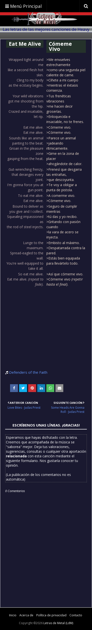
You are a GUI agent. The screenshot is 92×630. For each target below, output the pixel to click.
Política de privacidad (51, 615)
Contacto (75, 615)
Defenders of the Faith (28, 372)
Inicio (12, 615)
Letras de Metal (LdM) (58, 623)
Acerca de (26, 615)
